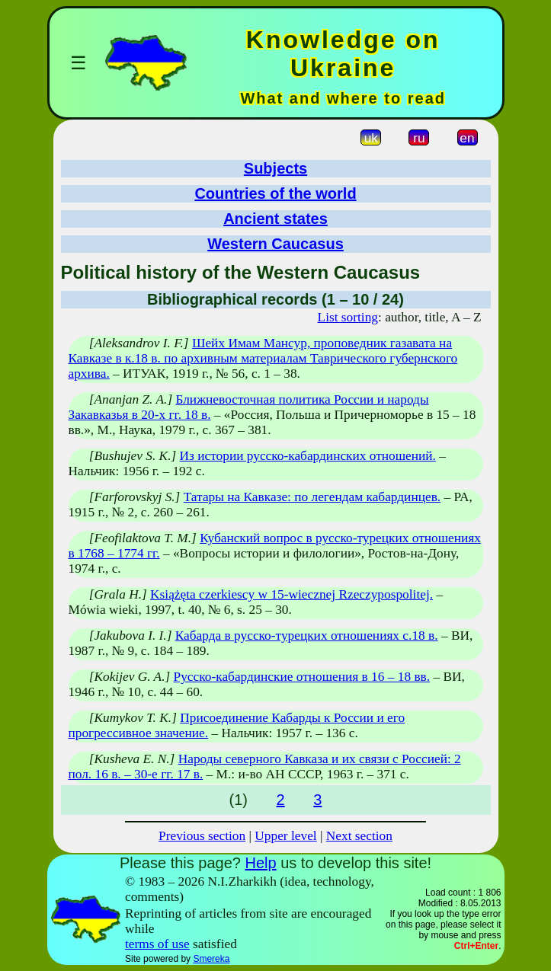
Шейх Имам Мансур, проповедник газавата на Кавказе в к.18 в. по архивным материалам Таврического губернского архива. (263, 358)
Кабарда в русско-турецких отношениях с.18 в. (306, 635)
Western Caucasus (275, 243)
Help (260, 862)
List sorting (348, 317)
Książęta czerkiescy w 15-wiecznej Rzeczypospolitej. (291, 594)
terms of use (157, 944)
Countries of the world (275, 193)
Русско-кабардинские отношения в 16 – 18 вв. (302, 676)
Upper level (285, 836)
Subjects (275, 168)
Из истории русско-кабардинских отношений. (308, 456)
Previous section (202, 836)
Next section (359, 836)
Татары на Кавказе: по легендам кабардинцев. (312, 497)
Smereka (211, 958)
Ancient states (275, 218)
